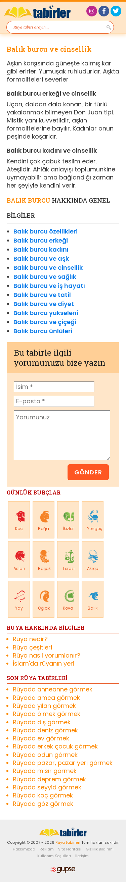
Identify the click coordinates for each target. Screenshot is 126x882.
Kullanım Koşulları (54, 856)
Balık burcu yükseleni (45, 313)
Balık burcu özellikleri (45, 231)
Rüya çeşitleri (32, 647)
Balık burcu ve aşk (41, 258)
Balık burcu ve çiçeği (44, 322)
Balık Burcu (28, 200)
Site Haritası (69, 849)
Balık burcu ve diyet (43, 304)
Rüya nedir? (30, 639)
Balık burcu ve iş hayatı (49, 285)
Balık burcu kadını (41, 249)
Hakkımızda (24, 849)
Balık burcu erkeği (40, 240)
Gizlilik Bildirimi (100, 849)
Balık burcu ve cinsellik (48, 267)
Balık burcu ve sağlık (44, 276)
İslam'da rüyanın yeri (43, 664)
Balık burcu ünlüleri (42, 331)
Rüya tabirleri (67, 842)
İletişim (82, 856)
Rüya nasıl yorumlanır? (46, 656)
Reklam (47, 849)
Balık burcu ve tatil (42, 295)
